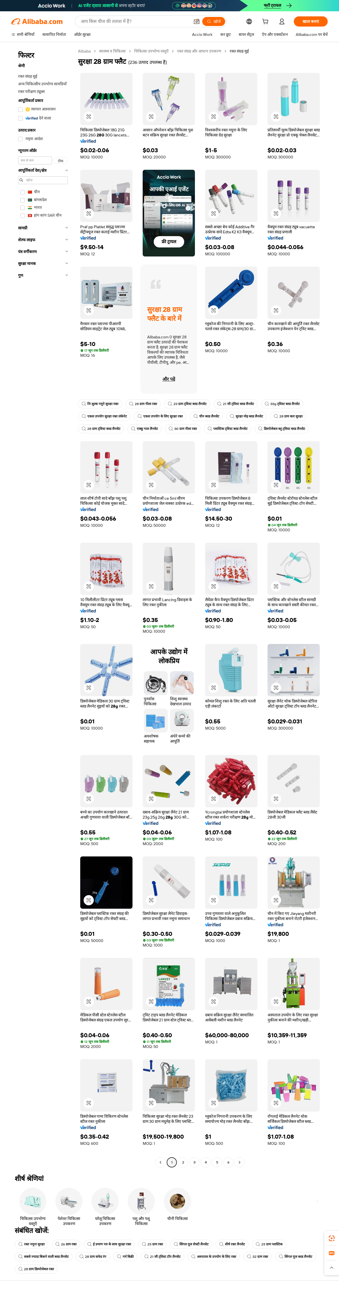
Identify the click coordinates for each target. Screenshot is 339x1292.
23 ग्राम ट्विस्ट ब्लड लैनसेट (187, 404)
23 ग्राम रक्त (152, 1244)
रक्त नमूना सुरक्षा (31, 1244)
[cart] (266, 22)
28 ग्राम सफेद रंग (92, 1256)
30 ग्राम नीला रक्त (183, 429)
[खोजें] (213, 21)
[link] (331, 1238)
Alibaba (84, 51)
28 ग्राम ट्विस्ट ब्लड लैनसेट (101, 429)
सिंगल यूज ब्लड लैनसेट (295, 1256)
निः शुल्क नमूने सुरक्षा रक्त (100, 404)
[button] (196, 21)
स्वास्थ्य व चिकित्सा (112, 51)
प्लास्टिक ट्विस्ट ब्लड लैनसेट (227, 429)
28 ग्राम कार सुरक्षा (288, 416)
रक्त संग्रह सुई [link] (239, 51)
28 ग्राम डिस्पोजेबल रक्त (36, 1269)
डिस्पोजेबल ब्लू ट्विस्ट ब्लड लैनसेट (281, 429)
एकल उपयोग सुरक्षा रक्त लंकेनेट (104, 416)
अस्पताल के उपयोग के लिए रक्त (213, 1256)
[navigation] (43, 607)
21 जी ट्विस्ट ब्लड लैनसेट (235, 404)
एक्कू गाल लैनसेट (144, 429)
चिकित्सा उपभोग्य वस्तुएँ (151, 51)
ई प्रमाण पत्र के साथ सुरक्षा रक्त (109, 1244)
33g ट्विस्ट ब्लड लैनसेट (282, 404)
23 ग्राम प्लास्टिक (269, 1244)
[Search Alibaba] (135, 21)
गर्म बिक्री (125, 1256)
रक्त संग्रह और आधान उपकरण (199, 51)
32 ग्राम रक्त (257, 1256)
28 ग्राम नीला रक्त (143, 404)
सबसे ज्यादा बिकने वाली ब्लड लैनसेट (43, 1256)
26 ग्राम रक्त (66, 1244)
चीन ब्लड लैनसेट (206, 416)
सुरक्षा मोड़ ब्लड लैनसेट (246, 416)
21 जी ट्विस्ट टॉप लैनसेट (162, 1256)
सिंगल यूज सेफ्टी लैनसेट (191, 1244)
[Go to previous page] (160, 1162)
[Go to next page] (239, 1162)
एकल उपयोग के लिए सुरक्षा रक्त (160, 416)
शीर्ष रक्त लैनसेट (232, 1244)
